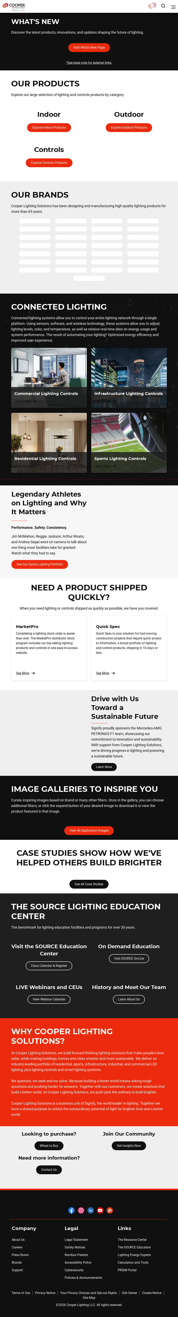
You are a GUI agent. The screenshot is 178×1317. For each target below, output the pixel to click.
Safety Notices (75, 1247)
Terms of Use (21, 1293)
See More (25, 673)
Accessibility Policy (78, 1262)
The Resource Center (132, 1240)
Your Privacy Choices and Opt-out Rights (88, 1293)
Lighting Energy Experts (134, 1255)
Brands (17, 1262)
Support (17, 1270)
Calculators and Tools (133, 1262)
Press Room (20, 1255)
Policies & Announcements (83, 1278)
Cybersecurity (74, 1270)
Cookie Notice (151, 1293)
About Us (18, 1240)
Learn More (104, 767)
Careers (17, 1247)
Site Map (89, 1298)
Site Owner (129, 1293)
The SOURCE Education (134, 1247)
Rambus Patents (76, 1255)
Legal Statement (76, 1240)
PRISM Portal (127, 1270)
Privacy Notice (45, 1293)
